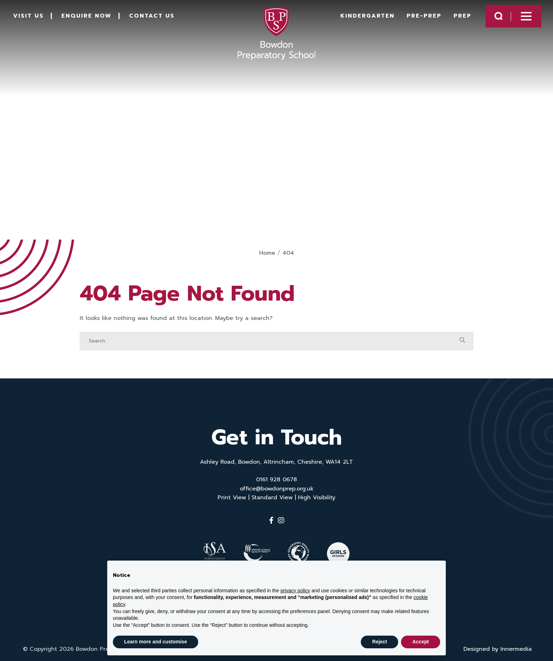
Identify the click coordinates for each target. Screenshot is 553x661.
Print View (232, 497)
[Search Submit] (492, 18)
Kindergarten (361, 18)
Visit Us (33, 18)
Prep (456, 18)
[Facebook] (271, 520)
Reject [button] (379, 641)
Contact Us (157, 18)
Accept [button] (420, 641)
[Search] (269, 341)
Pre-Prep (417, 18)
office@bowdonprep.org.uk (277, 488)
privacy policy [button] (295, 590)
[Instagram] (281, 520)
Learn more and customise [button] (155, 641)
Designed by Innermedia (497, 645)
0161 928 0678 (276, 479)
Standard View (272, 497)
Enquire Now (91, 18)
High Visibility (316, 497)
